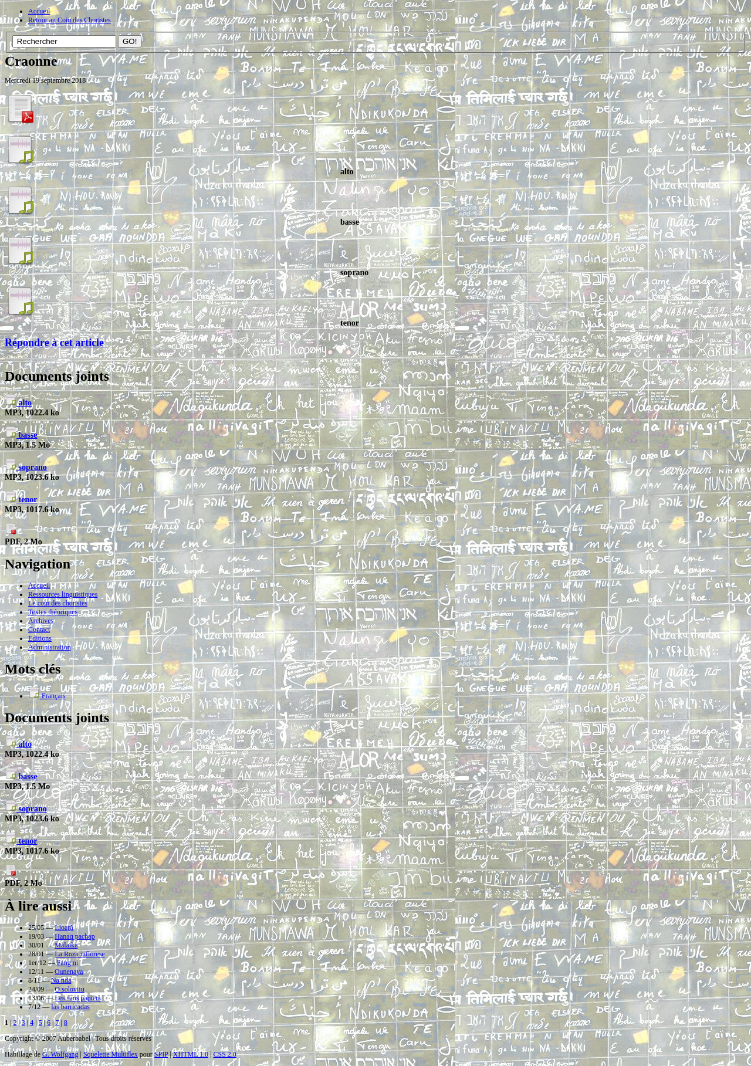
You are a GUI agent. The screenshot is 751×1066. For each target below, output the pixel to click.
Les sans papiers (78, 998)
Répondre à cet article (54, 342)
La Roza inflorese (79, 954)
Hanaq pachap (74, 936)
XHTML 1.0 (190, 1054)
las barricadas (70, 1007)
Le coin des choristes (57, 603)
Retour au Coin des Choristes (69, 20)
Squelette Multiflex (110, 1054)
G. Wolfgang (60, 1054)
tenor (21, 499)
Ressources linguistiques (62, 594)
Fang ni (67, 963)
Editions (40, 638)
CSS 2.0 (224, 1054)
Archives (40, 621)
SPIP (161, 1054)
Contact (39, 629)
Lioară (64, 927)
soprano (26, 467)
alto (18, 402)
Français (47, 696)
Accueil (39, 11)
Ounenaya (69, 971)
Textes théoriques (52, 612)
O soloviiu (69, 989)
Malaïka (66, 945)
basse (21, 434)
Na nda (61, 980)
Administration (49, 647)
